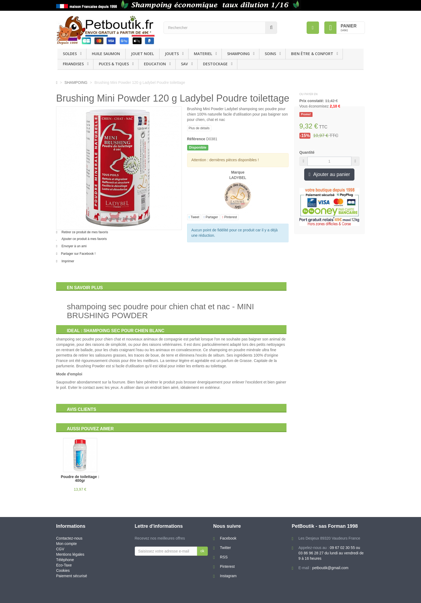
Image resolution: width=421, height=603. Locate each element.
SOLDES (70, 53)
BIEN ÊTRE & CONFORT (312, 53)
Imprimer (67, 261)
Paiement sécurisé (71, 576)
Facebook (228, 538)
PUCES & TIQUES (114, 63)
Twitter (225, 547)
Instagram (228, 576)
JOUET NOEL (142, 53)
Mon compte (66, 543)
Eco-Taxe (64, 565)
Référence (196, 139)
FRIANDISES (73, 63)
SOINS (270, 53)
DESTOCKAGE (215, 63)
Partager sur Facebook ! (78, 254)
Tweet (194, 217)
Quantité (307, 152)
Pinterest (229, 217)
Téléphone (65, 560)
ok (202, 551)
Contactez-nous (69, 538)
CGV (60, 549)
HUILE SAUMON (106, 53)
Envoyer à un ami (73, 246)
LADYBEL (237, 177)
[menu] (313, 27)
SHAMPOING (238, 53)
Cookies (63, 570)
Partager (211, 217)
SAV (184, 63)
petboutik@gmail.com (330, 568)
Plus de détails (199, 128)
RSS (224, 557)
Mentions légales (70, 554)
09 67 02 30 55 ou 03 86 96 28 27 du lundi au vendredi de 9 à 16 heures (331, 553)
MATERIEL (203, 53)
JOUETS (172, 53)
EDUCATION (155, 63)
